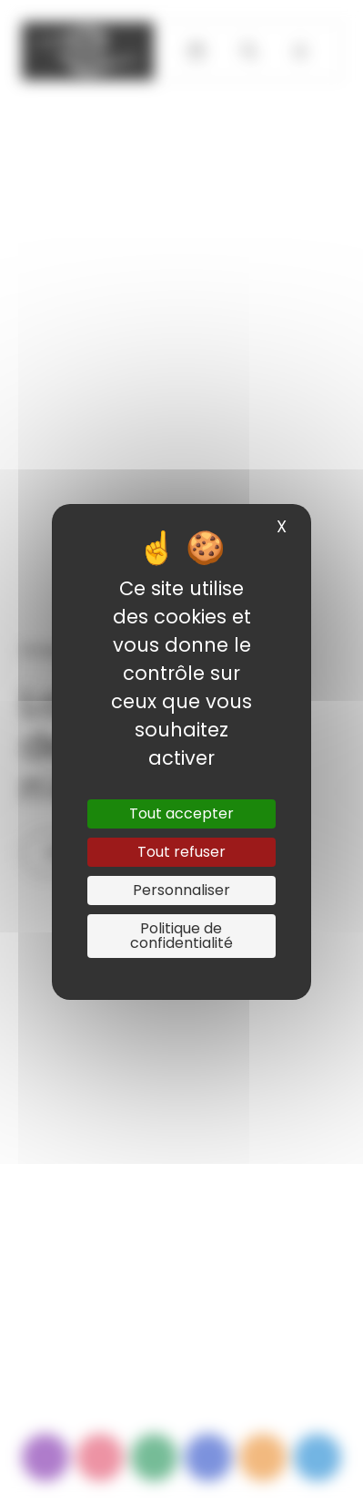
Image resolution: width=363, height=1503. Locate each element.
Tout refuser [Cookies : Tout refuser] (181, 851)
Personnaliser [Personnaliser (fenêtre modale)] (181, 890)
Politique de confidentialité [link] (181, 935)
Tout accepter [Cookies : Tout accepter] (181, 813)
